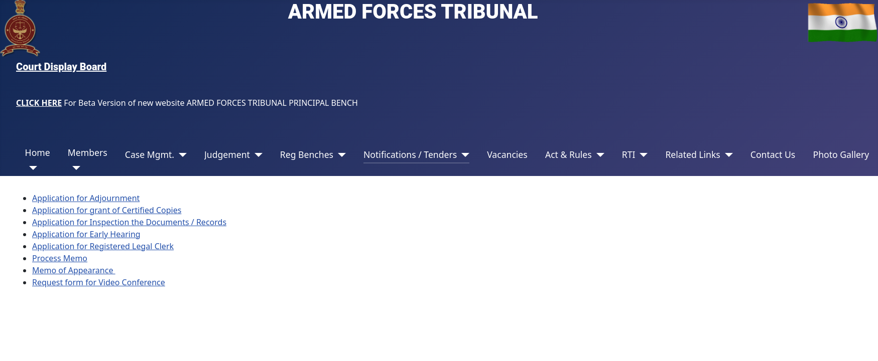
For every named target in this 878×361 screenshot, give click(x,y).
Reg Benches (306, 154)
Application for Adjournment (86, 198)
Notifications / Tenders (410, 154)
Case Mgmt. (149, 154)
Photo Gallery (841, 154)
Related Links (692, 154)
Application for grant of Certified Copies (106, 210)
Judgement (227, 154)
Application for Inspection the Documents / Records (129, 222)
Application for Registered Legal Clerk (103, 246)
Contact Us (773, 154)
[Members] (74, 167)
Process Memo (59, 258)
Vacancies (507, 154)
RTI (629, 154)
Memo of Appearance (73, 270)
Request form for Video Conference (98, 282)
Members (87, 152)
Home (37, 152)
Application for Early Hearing (86, 234)
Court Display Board (61, 67)
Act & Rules (568, 154)
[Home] (31, 167)
